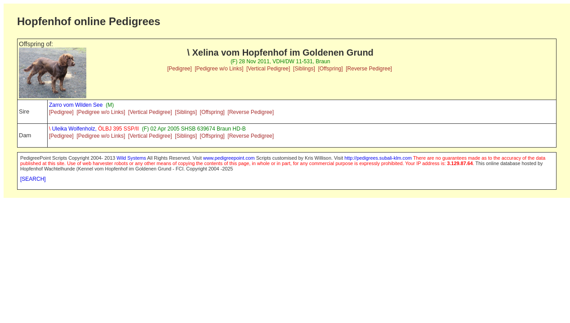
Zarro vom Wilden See (75, 105)
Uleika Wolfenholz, (94, 129)
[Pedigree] (179, 68)
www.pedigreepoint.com (229, 158)
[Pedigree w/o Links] (219, 68)
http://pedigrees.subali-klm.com (378, 158)
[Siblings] (304, 68)
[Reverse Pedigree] (369, 68)
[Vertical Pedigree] (268, 68)
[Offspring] (330, 68)
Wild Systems (131, 158)
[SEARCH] (33, 179)
